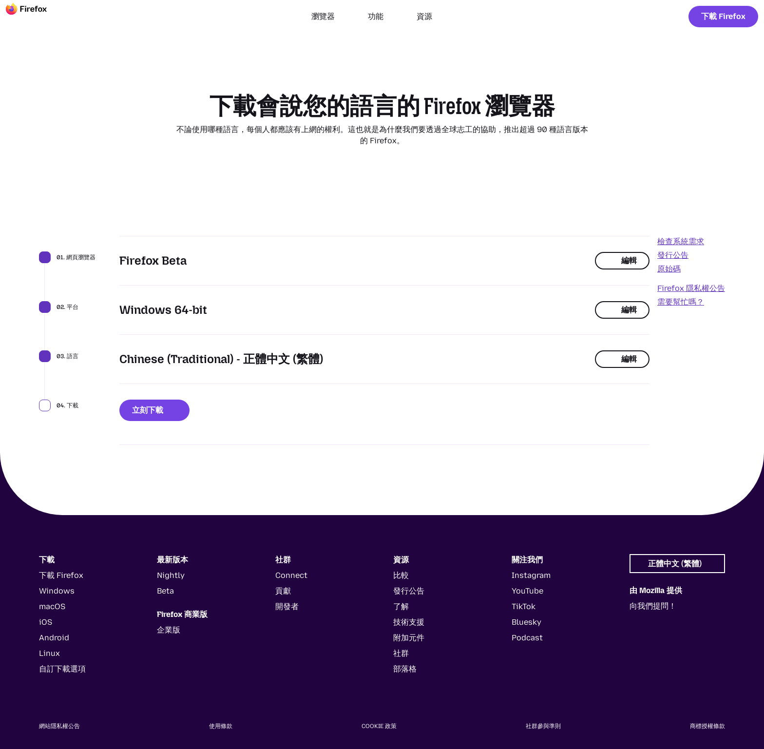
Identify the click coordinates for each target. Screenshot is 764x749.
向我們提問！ (653, 606)
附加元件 (408, 637)
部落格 (405, 668)
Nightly (171, 575)
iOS (45, 622)
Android (54, 637)
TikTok (523, 606)
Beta (165, 590)
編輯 (622, 260)
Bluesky (526, 622)
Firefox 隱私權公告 (691, 288)
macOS (52, 606)
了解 (401, 606)
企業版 (168, 629)
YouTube (527, 590)
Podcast (527, 637)
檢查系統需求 (680, 241)
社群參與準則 (543, 726)
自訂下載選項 (62, 668)
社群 (401, 653)
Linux (49, 653)
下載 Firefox (723, 16)
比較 (401, 575)
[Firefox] (35, 16)
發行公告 (672, 255)
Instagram (531, 575)
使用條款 (220, 726)
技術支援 (408, 622)
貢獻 (283, 590)
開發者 (287, 606)
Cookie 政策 (379, 726)
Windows (57, 590)
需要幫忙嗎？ (680, 302)
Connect (291, 575)
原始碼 (669, 268)
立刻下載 (154, 410)
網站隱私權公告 (59, 726)
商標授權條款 (707, 726)
